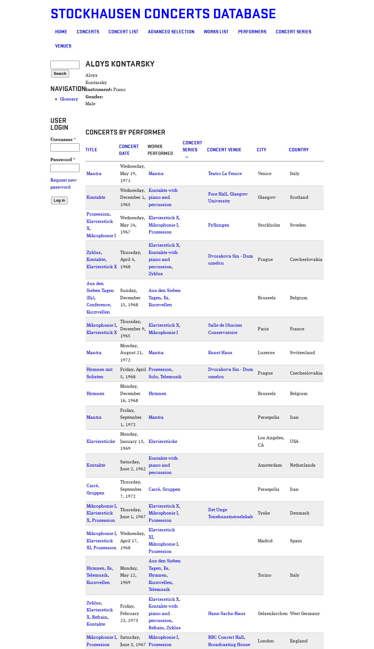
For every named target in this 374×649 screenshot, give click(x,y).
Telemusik (171, 377)
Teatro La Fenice (225, 173)
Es (166, 298)
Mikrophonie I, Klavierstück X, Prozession (102, 513)
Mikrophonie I (163, 225)
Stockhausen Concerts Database (163, 14)
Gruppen (171, 489)
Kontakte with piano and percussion (163, 197)
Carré (154, 489)
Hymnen (95, 393)
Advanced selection (171, 32)
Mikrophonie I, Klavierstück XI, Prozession (102, 540)
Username (63, 139)
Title (91, 150)
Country (299, 150)
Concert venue (224, 150)
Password (62, 159)
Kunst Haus (220, 352)
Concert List (123, 32)
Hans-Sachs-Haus (226, 613)
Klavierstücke (101, 441)
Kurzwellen (160, 305)
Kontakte (96, 197)
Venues (63, 46)
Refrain (156, 628)
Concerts (88, 32)
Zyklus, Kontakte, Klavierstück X (102, 259)
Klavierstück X (164, 218)
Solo (153, 377)
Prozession (160, 232)
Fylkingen (218, 225)
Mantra (94, 173)
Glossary (69, 99)
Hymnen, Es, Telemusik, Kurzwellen (100, 575)
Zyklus (156, 274)
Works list (216, 32)
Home (61, 32)
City (261, 150)
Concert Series (293, 32)
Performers (252, 32)
